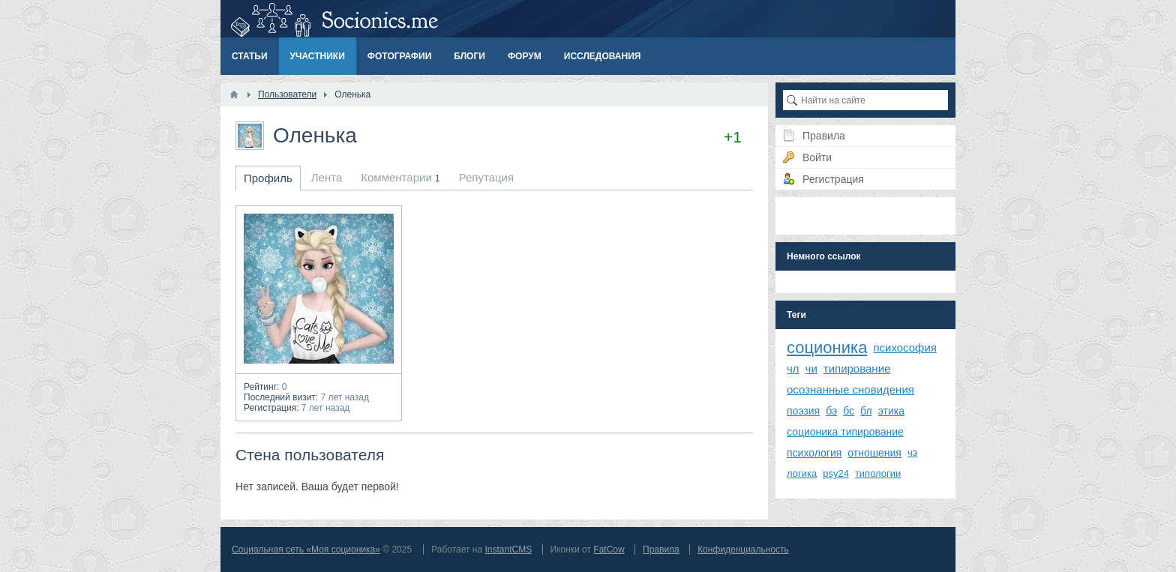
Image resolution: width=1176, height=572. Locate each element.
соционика (827, 347)
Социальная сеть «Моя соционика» (306, 549)
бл (866, 411)
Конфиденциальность (743, 549)
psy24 (836, 473)
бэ (831, 411)
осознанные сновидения (850, 389)
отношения (875, 453)
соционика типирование (845, 432)
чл (793, 368)
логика (802, 473)
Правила (661, 549)
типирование (857, 368)
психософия (905, 347)
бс (848, 411)
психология (814, 453)
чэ (912, 452)
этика (891, 411)
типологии (878, 473)
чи (812, 368)
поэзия (803, 411)
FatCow (608, 549)
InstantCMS (508, 549)
